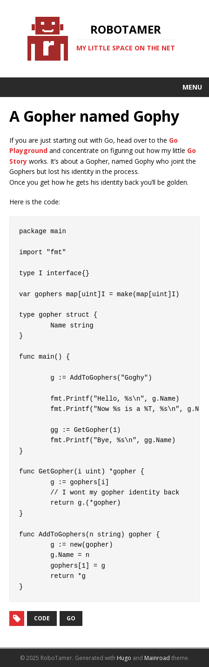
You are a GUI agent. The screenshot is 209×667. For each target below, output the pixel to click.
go (71, 618)
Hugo (124, 658)
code (42, 618)
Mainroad (157, 658)
